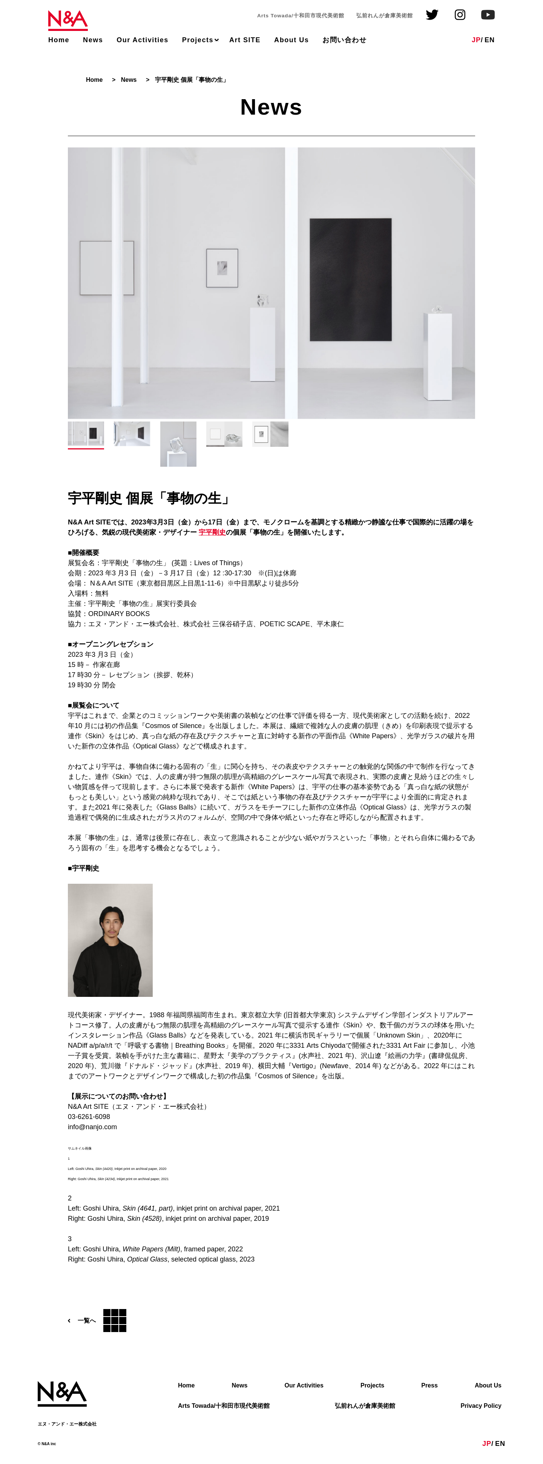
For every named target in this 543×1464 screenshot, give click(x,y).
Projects (197, 40)
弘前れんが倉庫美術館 (365, 1406)
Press (429, 1385)
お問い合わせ (344, 40)
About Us (291, 40)
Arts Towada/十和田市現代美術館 (224, 1406)
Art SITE (245, 40)
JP (476, 40)
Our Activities (143, 40)
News (93, 40)
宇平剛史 (212, 532)
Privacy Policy (481, 1406)
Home (58, 40)
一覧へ (97, 1320)
